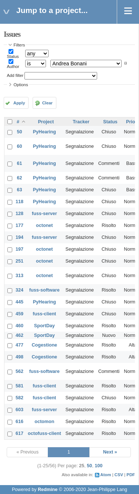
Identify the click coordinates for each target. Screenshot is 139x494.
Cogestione (44, 345)
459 (19, 313)
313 (19, 275)
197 (19, 249)
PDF (130, 474)
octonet (44, 225)
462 (19, 335)
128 (19, 213)
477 (19, 345)
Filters (19, 45)
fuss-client (44, 313)
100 (98, 465)
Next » (110, 452)
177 (19, 225)
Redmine (47, 489)
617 (19, 433)
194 (19, 237)
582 (19, 397)
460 (19, 325)
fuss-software (44, 290)
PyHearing (44, 131)
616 (19, 421)
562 (19, 371)
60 (19, 146)
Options (21, 84)
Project (46, 121)
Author (13, 66)
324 (19, 290)
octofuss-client (44, 433)
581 (19, 386)
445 (19, 302)
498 (19, 357)
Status (13, 56)
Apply (19, 103)
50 (19, 131)
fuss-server (44, 213)
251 (19, 261)
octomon (44, 421)
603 (19, 409)
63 (19, 189)
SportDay (44, 325)
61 (19, 163)
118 (19, 201)
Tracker (81, 121)
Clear (47, 103)
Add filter (15, 75)
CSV (119, 474)
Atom (105, 474)
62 (19, 178)
